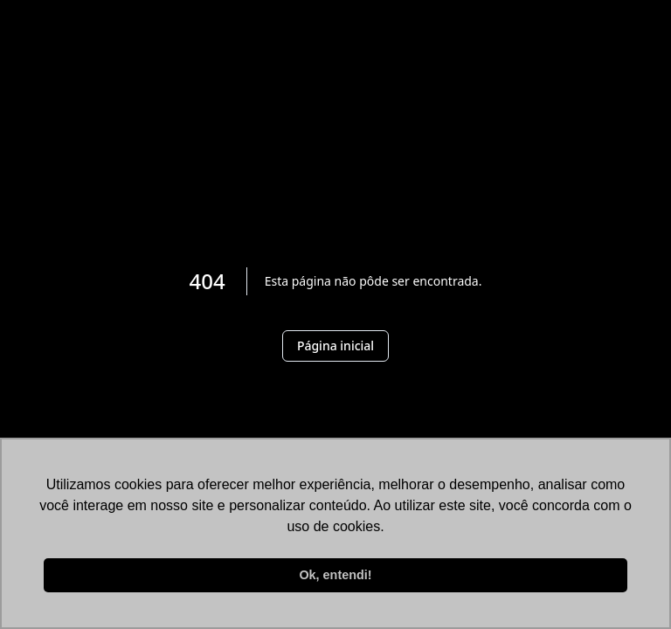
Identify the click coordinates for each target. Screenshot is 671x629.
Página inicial (335, 345)
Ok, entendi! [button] (335, 575)
